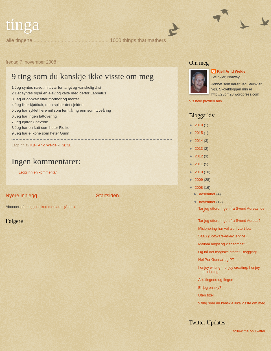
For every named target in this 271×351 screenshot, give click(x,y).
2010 (199, 172)
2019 (199, 125)
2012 (199, 156)
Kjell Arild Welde (231, 71)
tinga (23, 24)
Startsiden (107, 195)
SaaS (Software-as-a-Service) (222, 236)
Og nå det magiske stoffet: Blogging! (227, 252)
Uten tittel (205, 295)
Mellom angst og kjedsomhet (221, 244)
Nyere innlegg (21, 195)
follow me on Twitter (249, 331)
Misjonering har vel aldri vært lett (224, 228)
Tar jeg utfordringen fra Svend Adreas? (229, 220)
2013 (199, 148)
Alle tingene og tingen (215, 280)
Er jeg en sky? (209, 287)
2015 (199, 133)
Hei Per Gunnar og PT (216, 259)
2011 (199, 164)
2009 (199, 179)
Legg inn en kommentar (38, 172)
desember (207, 194)
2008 (199, 187)
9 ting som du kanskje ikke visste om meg (231, 303)
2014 (199, 140)
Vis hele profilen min (205, 101)
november (207, 202)
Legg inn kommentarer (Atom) (51, 207)
